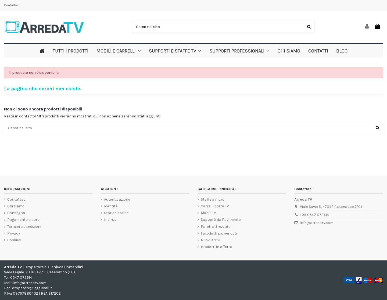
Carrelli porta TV (215, 206)
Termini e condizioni (24, 226)
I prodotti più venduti (219, 233)
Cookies (14, 240)
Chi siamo (15, 206)
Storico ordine (116, 213)
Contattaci (12, 5)
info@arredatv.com (317, 223)
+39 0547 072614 (314, 214)
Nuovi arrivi (210, 240)
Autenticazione (117, 199)
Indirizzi (110, 219)
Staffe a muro (212, 199)
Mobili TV (208, 213)
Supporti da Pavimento (221, 219)
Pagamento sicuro (23, 219)
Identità (111, 206)
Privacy (13, 233)
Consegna (16, 213)
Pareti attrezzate (215, 226)
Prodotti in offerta (216, 247)
